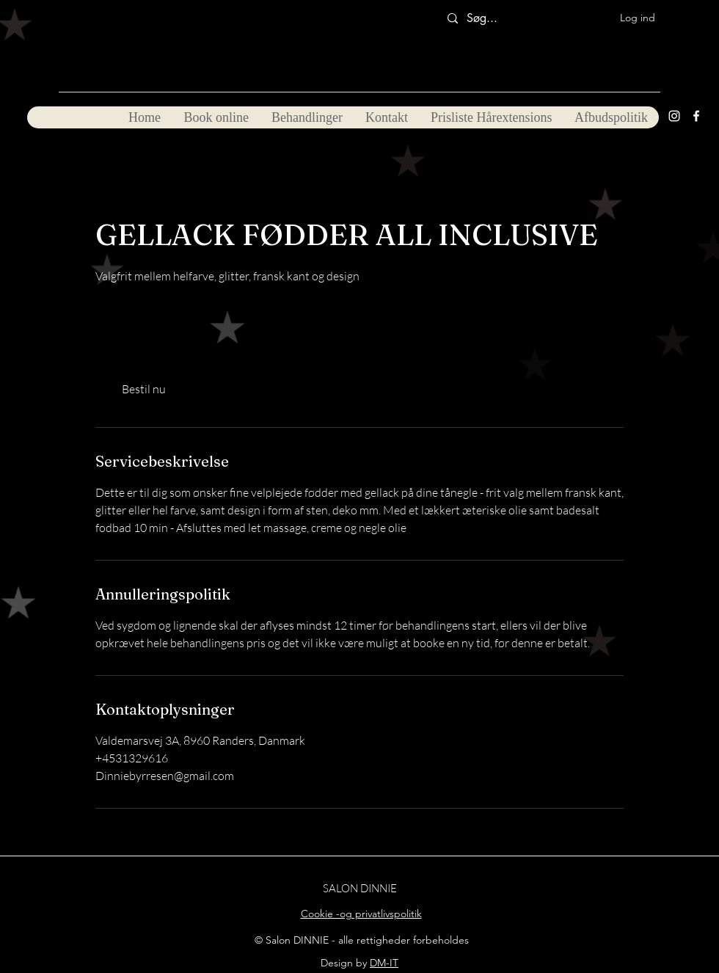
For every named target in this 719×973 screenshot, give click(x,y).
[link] (143, 389)
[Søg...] (488, 18)
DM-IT (384, 962)
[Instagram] (674, 116)
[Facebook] (696, 116)
